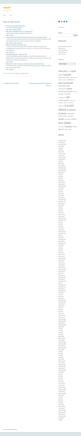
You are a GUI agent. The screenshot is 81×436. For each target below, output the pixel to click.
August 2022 (61, 172)
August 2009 (61, 326)
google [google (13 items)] (69, 88)
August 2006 (61, 395)
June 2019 (60, 208)
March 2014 (61, 262)
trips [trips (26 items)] (60, 122)
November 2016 (62, 233)
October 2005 (61, 414)
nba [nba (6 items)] (74, 100)
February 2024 (61, 153)
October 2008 (61, 345)
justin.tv (11, 35)
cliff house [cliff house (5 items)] (60, 79)
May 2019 (60, 210)
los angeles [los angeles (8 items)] (67, 94)
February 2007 (61, 383)
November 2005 (62, 412)
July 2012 (60, 283)
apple (10, 29)
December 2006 (62, 387)
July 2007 (60, 374)
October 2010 (61, 304)
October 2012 (61, 279)
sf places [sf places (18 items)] (62, 113)
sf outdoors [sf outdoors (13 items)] (71, 109)
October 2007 (61, 368)
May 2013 (60, 273)
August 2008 (61, 349)
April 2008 (60, 357)
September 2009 (62, 324)
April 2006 (60, 402)
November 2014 (62, 258)
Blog (4, 15)
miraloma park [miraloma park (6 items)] (61, 97)
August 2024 (61, 146)
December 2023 (62, 157)
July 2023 (60, 161)
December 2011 (62, 284)
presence (19, 43)
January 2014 (61, 265)
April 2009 (60, 334)
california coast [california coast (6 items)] (73, 77)
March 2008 (61, 359)
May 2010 (60, 309)
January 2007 (61, 385)
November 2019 (62, 201)
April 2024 (60, 150)
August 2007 (61, 372)
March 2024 (61, 151)
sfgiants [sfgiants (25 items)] (62, 109)
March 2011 (61, 296)
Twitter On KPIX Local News (11, 83)
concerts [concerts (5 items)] (65, 79)
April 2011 (60, 294)
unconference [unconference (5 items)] (61, 126)
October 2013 (61, 271)
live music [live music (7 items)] (61, 94)
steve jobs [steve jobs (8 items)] (70, 116)
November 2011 (62, 286)
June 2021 (60, 189)
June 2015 (60, 246)
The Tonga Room (62, 52)
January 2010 (61, 317)
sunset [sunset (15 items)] (61, 119)
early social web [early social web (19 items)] (65, 82)
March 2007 (61, 381)
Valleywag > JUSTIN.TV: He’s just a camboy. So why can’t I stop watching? (25, 63)
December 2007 (62, 364)
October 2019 (61, 203)
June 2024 (60, 148)
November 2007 (62, 366)
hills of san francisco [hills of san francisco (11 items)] (65, 91)
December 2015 (62, 239)
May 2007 (60, 378)
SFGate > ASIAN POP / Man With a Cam (16, 44)
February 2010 (61, 315)
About (10, 15)
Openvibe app (61, 48)
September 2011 (62, 290)
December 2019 (62, 199)
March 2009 (61, 336)
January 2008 (61, 362)
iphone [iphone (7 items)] (75, 91)
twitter (11, 43)
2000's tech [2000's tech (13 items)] (62, 71)
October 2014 (61, 260)
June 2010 (60, 307)
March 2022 (61, 180)
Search (60, 33)
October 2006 (61, 391)
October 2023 (61, 159)
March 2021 (61, 193)
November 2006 (62, 389)
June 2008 (60, 353)
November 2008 (62, 343)
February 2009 (61, 338)
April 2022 (60, 178)
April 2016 (60, 235)
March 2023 (61, 163)
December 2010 (62, 300)
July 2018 (60, 222)
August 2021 (61, 188)
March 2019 (61, 212)
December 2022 (62, 167)
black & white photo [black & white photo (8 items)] (63, 77)
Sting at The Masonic (63, 50)
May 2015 (60, 248)
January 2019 (61, 216)
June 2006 (60, 399)
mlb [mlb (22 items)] (68, 96)
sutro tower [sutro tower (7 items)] (67, 119)
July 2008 (60, 351)
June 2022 (60, 176)
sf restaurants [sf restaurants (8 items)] (70, 113)
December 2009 (62, 319)
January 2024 (61, 155)
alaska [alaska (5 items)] (69, 71)
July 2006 (60, 397)
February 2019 (61, 214)
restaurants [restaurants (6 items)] (70, 102)
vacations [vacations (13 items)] (68, 126)
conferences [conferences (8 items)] (70, 79)
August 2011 (61, 292)
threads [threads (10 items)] (73, 119)
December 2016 (62, 231)
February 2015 (61, 254)
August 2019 (61, 205)
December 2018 (62, 218)
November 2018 (62, 220)
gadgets (19, 29)
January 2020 (61, 197)
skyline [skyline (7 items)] (65, 116)
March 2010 (61, 313)
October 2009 (61, 323)
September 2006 (62, 393)
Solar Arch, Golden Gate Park (65, 46)
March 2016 (61, 237)
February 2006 (61, 406)
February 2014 (61, 264)
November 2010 (62, 302)
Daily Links (17, 73)
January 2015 (61, 256)
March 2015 (61, 252)
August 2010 (61, 305)
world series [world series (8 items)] (68, 129)
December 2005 (62, 410)
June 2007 (60, 376)
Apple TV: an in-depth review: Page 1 (15, 25)
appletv (14, 29)
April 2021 (60, 191)
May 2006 (60, 400)
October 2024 (61, 142)
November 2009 (62, 321)
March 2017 (61, 227)
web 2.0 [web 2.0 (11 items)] (61, 129)
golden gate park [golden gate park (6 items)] (62, 88)
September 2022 (62, 170)
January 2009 (61, 340)
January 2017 (61, 229)
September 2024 (62, 144)
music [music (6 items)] (71, 100)
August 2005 (61, 418)
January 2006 (61, 408)
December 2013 (62, 267)
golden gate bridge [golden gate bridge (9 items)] (64, 86)
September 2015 (62, 243)
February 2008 (61, 361)
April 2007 (60, 380)
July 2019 (60, 207)
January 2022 (61, 184)
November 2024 (62, 140)
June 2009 (60, 330)
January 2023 (61, 165)
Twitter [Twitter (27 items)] (67, 122)
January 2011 (61, 298)
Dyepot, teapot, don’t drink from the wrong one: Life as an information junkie (26, 37)
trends (14, 43)
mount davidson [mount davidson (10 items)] (63, 100)
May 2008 (60, 355)
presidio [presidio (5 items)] (65, 102)
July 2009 (60, 328)
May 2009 (60, 332)
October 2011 (61, 288)
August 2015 (61, 245)
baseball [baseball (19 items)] (67, 74)
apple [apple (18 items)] (73, 70)
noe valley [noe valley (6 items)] (60, 102)
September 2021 (62, 186)
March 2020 (61, 195)
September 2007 (62, 370)
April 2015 (60, 250)
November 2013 (62, 269)
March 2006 (61, 404)
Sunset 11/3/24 (61, 54)
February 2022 (61, 182)
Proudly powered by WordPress (10, 429)
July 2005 (60, 419)
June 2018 (60, 224)
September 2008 (62, 347)
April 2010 (60, 311)
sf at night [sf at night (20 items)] (69, 105)
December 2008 (62, 342)
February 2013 (61, 275)
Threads (62, 27)
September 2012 (62, 281)
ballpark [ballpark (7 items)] (60, 74)
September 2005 (62, 416)
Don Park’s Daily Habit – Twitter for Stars (16, 54)
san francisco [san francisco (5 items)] (61, 105)
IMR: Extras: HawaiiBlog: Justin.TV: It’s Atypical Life (19, 31)
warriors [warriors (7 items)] (75, 126)
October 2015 (61, 241)
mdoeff (7, 7)
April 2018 (60, 226)
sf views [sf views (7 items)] (60, 116)
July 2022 (60, 174)
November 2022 (62, 169)
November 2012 (62, 277)
